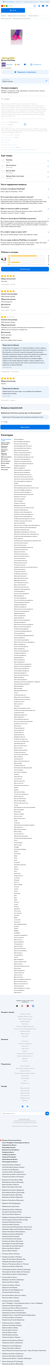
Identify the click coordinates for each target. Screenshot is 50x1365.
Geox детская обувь (19, 792)
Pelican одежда (18, 884)
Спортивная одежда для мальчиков (23, 547)
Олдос (16, 856)
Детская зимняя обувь (20, 829)
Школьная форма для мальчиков (23, 446)
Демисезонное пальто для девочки (23, 609)
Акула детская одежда (20, 849)
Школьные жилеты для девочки (22, 492)
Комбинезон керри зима (21, 739)
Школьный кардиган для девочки (23, 481)
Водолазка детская (19, 734)
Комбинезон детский (20, 695)
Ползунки (17, 706)
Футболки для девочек (20, 607)
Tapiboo (16, 787)
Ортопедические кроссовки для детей (24, 807)
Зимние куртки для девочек (21, 640)
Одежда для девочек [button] (4, 450)
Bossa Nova (17, 893)
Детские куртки (18, 704)
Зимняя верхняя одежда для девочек (24, 635)
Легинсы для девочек (20, 615)
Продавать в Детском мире (25, 1016)
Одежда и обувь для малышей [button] (5, 443)
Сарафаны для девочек (20, 466)
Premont (16, 906)
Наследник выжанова (20, 864)
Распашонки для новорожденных (23, 512)
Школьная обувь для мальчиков (22, 474)
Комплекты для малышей (21, 543)
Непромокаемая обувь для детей (23, 838)
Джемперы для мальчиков (21, 578)
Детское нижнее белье (20, 950)
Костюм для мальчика (20, 558)
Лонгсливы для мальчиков (21, 582)
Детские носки (18, 939)
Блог (25, 1080)
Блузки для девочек (19, 659)
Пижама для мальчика (20, 571)
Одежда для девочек (19, 613)
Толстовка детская (19, 730)
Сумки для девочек (19, 990)
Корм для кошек (25, 1090)
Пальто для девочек (19, 633)
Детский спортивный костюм (22, 708)
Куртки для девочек (19, 662)
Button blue (17, 873)
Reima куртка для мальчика (21, 587)
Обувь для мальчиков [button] (4, 454)
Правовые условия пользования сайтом (25, 1121)
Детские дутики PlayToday (21, 18)
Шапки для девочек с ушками (22, 988)
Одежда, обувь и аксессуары (16, 16)
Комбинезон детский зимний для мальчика (26, 567)
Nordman (16, 774)
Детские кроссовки (19, 781)
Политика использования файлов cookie (25, 1029)
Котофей (16, 847)
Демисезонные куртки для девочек (23, 624)
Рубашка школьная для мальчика (22, 461)
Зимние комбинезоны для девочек (23, 600)
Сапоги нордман (18, 770)
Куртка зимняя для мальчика (21, 556)
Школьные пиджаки (19, 499)
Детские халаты (18, 946)
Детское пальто (18, 748)
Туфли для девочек (19, 677)
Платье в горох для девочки (21, 668)
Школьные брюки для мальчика (22, 448)
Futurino (16, 882)
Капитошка (17, 922)
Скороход (17, 823)
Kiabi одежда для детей (20, 924)
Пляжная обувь (18, 842)
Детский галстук (18, 977)
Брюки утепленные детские (21, 761)
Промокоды (25, 1024)
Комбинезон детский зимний (22, 699)
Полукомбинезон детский (21, 719)
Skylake (16, 483)
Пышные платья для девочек (21, 611)
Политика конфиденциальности (25, 1026)
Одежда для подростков (20, 715)
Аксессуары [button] (4, 469)
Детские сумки (18, 975)
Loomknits (17, 878)
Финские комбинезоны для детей (23, 721)
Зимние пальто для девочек (21, 593)
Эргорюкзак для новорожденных (23, 516)
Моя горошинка (18, 538)
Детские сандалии (19, 809)
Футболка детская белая (20, 750)
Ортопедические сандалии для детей (24, 825)
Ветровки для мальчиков (21, 549)
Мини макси (17, 911)
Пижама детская (18, 944)
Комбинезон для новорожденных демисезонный (27, 540)
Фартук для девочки (19, 468)
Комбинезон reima (19, 701)
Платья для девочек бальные (21, 602)
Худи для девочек (19, 657)
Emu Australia (18, 913)
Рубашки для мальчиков (20, 562)
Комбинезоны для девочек (21, 629)
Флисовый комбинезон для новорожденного (26, 534)
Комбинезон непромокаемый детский (24, 710)
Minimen (16, 902)
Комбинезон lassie (19, 712)
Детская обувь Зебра (19, 801)
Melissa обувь (18, 831)
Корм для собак (25, 1095)
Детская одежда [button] (5, 461)
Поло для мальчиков (19, 565)
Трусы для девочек (19, 942)
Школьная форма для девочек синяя (24, 457)
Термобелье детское (19, 743)
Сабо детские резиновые (21, 836)
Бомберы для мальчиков (20, 574)
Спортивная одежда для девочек (23, 631)
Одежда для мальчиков (20, 580)
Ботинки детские (19, 834)
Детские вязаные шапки (20, 981)
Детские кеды (18, 845)
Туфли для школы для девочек (22, 472)
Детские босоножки (19, 818)
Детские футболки (19, 717)
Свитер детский (18, 759)
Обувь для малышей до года (21, 529)
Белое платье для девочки (21, 646)
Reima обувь (17, 812)
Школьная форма (18, 439)
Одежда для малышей (19, 505)
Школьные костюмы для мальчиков (23, 479)
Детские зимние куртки (20, 745)
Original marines (18, 875)
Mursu (16, 840)
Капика (16, 867)
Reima (15, 858)
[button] (13, 10)
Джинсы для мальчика (20, 585)
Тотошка (16, 886)
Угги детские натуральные (21, 794)
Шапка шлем (17, 968)
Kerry (15, 871)
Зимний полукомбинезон (21, 754)
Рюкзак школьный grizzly (21, 443)
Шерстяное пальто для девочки (22, 666)
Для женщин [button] (4, 459)
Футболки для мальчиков (21, 554)
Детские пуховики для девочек (22, 626)
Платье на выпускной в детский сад (24, 507)
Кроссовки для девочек (20, 679)
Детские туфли (18, 688)
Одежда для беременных (20, 690)
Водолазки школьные (20, 496)
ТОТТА (16, 928)
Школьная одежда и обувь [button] (6, 440)
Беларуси (35, 1126)
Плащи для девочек (19, 728)
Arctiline (16, 926)
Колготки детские (19, 937)
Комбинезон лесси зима (20, 723)
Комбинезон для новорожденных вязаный (25, 536)
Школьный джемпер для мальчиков (23, 494)
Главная (3, 16)
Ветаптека (25, 1100)
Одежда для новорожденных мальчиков (25, 532)
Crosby (16, 904)
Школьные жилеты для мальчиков (23, 477)
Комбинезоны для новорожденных (23, 514)
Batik (15, 897)
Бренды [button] (3, 465)
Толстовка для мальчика (20, 560)
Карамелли (17, 909)
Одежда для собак (25, 1098)
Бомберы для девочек (20, 653)
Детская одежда (18, 501)
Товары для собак (25, 1093)
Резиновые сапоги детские (21, 785)
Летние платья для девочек (21, 651)
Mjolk (15, 900)
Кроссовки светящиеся (20, 772)
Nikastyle (16, 880)
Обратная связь (25, 1034)
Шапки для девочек (19, 970)
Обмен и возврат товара (25, 1019)
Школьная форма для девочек (22, 441)
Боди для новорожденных (21, 510)
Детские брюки (18, 756)
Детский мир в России (18, 1126)
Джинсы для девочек (19, 644)
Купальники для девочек (20, 935)
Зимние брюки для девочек (21, 670)
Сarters (16, 891)
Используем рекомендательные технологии (25, 1122)
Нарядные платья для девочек (22, 589)
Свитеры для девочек (20, 622)
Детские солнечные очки (21, 983)
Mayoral (16, 869)
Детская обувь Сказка (20, 798)
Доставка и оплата (25, 1014)
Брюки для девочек (19, 648)
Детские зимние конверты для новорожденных (27, 525)
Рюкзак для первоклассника (21, 966)
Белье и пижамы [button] (5, 467)
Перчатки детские (19, 972)
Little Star (16, 915)
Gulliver (16, 851)
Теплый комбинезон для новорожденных (25, 527)
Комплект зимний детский (21, 741)
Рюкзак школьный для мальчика (22, 452)
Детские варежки (19, 959)
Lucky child (17, 920)
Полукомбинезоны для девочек (22, 664)
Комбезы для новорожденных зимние (24, 518)
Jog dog (16, 789)
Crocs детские (18, 778)
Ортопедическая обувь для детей (23, 767)
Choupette (17, 862)
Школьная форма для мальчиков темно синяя (26, 488)
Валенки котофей (19, 814)
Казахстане (28, 1126)
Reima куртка (17, 726)
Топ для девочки (18, 955)
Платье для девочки (19, 591)
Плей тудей (17, 853)
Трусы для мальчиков (19, 948)
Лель (15, 895)
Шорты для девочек (19, 637)
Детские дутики (6, 18)
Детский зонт (18, 992)
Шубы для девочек (19, 618)
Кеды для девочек (19, 686)
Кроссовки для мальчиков (21, 675)
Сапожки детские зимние (21, 803)
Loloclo (16, 889)
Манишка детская (19, 986)
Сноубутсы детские (19, 765)
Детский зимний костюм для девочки (24, 642)
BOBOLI (16, 931)
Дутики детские (18, 827)
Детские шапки (18, 964)
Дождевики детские (19, 737)
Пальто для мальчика (19, 569)
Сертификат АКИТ (25, 1031)
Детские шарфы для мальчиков (22, 979)
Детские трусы (18, 953)
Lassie (15, 860)
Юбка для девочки (19, 596)
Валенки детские (18, 796)
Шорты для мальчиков (20, 576)
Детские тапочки (18, 783)
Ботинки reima (18, 816)
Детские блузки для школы (21, 450)
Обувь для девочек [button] (6, 457)
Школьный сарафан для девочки (23, 490)
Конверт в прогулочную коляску (23, 521)
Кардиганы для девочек (20, 604)
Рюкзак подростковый (20, 961)
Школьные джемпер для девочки (23, 485)
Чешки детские (18, 776)
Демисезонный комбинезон (22, 697)
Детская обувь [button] (5, 463)
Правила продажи (25, 1021)
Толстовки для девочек (20, 598)
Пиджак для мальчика (20, 752)
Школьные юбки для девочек (22, 454)
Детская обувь (33, 16)
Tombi (15, 820)
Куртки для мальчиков (20, 545)
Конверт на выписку (19, 503)
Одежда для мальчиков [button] (4, 447)
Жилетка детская (18, 732)
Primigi (16, 805)
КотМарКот (17, 933)
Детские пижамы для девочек (22, 620)
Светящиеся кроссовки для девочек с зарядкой (27, 681)
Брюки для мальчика (19, 551)
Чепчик (16, 957)
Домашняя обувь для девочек (22, 684)
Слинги (16, 693)
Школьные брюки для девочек (22, 470)
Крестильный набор (19, 523)
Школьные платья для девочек (22, 459)
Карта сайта (25, 1036)
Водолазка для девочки (20, 673)
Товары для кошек (25, 1088)
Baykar (16, 917)
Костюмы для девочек (20, 655)
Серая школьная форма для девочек (23, 463)
